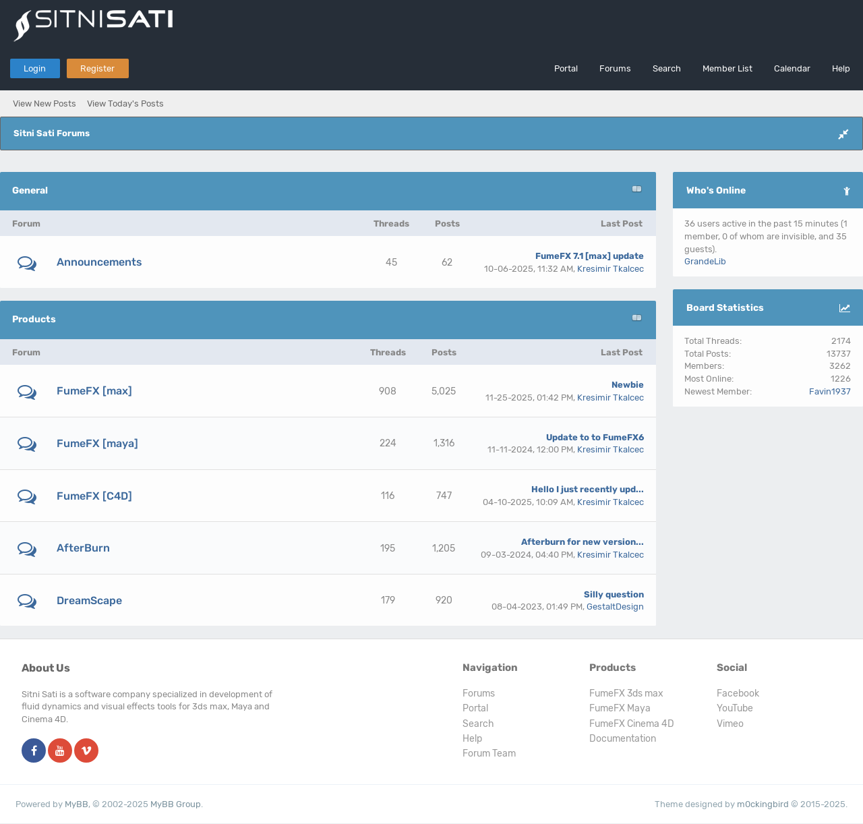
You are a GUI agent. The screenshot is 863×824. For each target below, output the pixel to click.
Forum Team (489, 753)
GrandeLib (705, 261)
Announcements (99, 262)
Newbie (628, 385)
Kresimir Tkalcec (610, 269)
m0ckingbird (763, 804)
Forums (615, 68)
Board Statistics (725, 308)
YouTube (735, 708)
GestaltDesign (615, 606)
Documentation (622, 738)
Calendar (792, 68)
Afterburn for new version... (582, 542)
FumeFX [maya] (97, 443)
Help (841, 68)
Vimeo (730, 724)
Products (34, 319)
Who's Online (716, 190)
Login (35, 68)
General (30, 190)
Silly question (614, 594)
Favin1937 (830, 391)
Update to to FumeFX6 (595, 437)
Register (97, 68)
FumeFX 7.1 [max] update (589, 256)
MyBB (76, 804)
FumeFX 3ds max (626, 693)
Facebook (738, 693)
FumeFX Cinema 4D (631, 724)
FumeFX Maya (620, 708)
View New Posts (44, 103)
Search (667, 68)
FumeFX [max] (94, 390)
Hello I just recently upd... (587, 489)
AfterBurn (83, 547)
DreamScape (89, 600)
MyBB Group (175, 804)
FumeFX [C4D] (94, 496)
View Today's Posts (125, 103)
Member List (727, 68)
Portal (566, 68)
